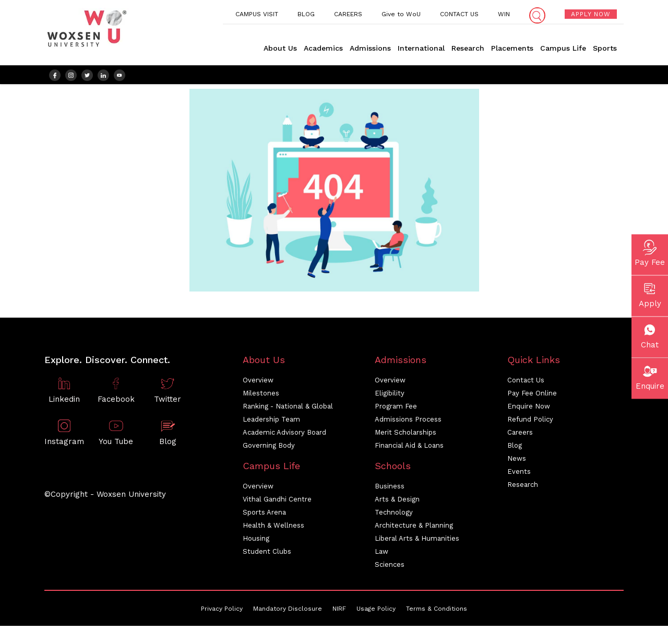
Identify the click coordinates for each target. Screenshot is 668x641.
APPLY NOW (591, 14)
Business (389, 489)
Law (381, 554)
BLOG (306, 14)
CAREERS (348, 14)
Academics (323, 48)
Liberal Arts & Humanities (417, 541)
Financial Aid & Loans (409, 448)
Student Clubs (267, 554)
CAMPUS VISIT (256, 14)
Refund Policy (530, 422)
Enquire (650, 375)
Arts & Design (397, 502)
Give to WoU (401, 14)
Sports (605, 48)
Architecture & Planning (414, 528)
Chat (650, 334)
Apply (650, 293)
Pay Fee (650, 251)
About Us (280, 48)
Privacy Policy (222, 611)
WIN (504, 14)
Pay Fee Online (532, 396)
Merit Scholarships (405, 435)
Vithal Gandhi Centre (277, 502)
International (421, 48)
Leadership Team (271, 422)
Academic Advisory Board (284, 435)
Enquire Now (528, 409)
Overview (258, 383)
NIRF (339, 611)
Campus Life (563, 48)
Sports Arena (264, 515)
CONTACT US (459, 14)
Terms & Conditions (436, 611)
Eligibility (389, 396)
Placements (512, 48)
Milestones (261, 396)
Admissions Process (408, 422)
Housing (256, 541)
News (516, 461)
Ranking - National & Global (288, 409)
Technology (394, 515)
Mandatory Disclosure (287, 611)
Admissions (370, 48)
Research (467, 48)
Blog (514, 448)
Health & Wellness (273, 528)
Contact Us (525, 383)
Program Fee (396, 409)
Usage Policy (376, 611)
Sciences (389, 567)
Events (519, 474)
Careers (520, 435)
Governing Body (269, 448)
